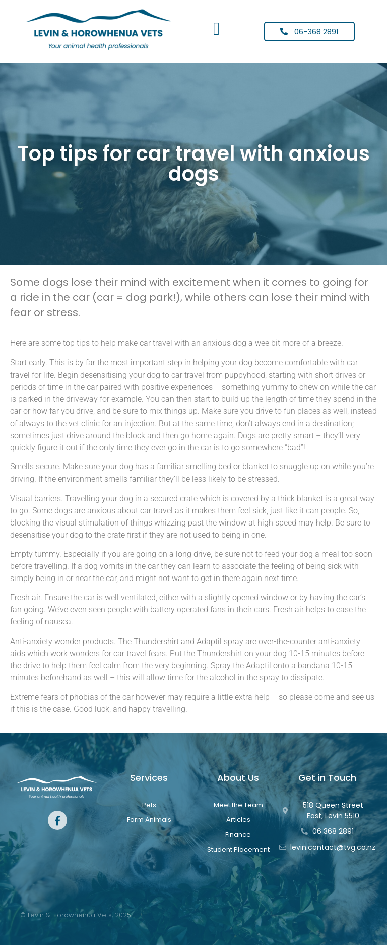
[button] (216, 28)
